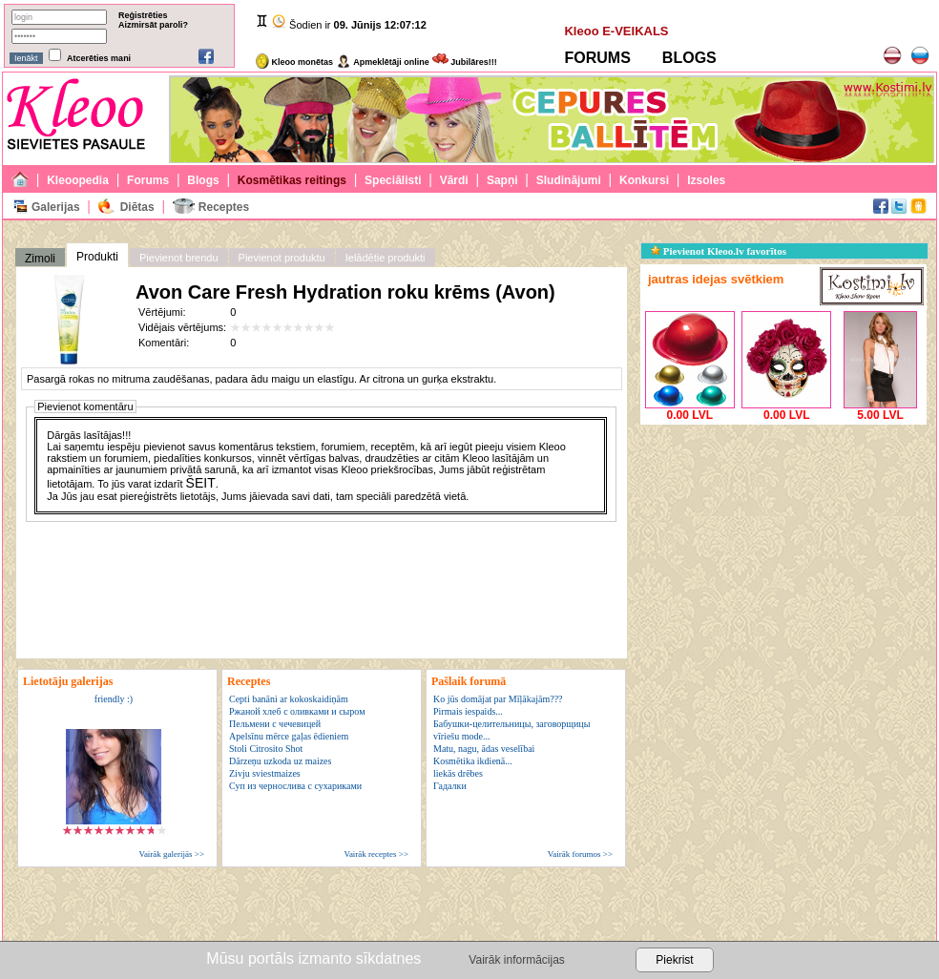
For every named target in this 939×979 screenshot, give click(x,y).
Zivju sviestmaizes (265, 773)
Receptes (223, 207)
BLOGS (689, 58)
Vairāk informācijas (516, 960)
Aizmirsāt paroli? (153, 25)
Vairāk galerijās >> (171, 854)
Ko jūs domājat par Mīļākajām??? (498, 699)
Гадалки (450, 786)
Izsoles (706, 180)
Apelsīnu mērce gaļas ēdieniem (288, 736)
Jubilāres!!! (464, 62)
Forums (148, 180)
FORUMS (597, 58)
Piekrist (674, 960)
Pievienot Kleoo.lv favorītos (718, 251)
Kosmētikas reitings (292, 180)
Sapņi (502, 180)
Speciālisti (393, 180)
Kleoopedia (78, 180)
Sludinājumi (568, 180)
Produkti (97, 256)
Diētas (137, 207)
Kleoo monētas (294, 62)
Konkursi (644, 180)
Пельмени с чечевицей (275, 724)
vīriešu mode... (461, 736)
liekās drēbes (458, 773)
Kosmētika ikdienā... (472, 761)
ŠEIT (201, 482)
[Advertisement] (783, 548)
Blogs (203, 180)
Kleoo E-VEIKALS (616, 31)
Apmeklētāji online (382, 62)
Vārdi (454, 180)
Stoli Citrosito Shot (266, 748)
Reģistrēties (143, 15)
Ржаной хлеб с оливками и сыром (297, 711)
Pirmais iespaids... (468, 711)
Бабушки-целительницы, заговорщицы (511, 724)
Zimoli (40, 258)
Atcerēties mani (99, 58)
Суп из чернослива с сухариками (295, 786)
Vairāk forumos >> (580, 854)
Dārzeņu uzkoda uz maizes (280, 761)
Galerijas (55, 207)
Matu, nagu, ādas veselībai (483, 748)
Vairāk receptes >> (376, 854)
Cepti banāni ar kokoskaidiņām (288, 699)
